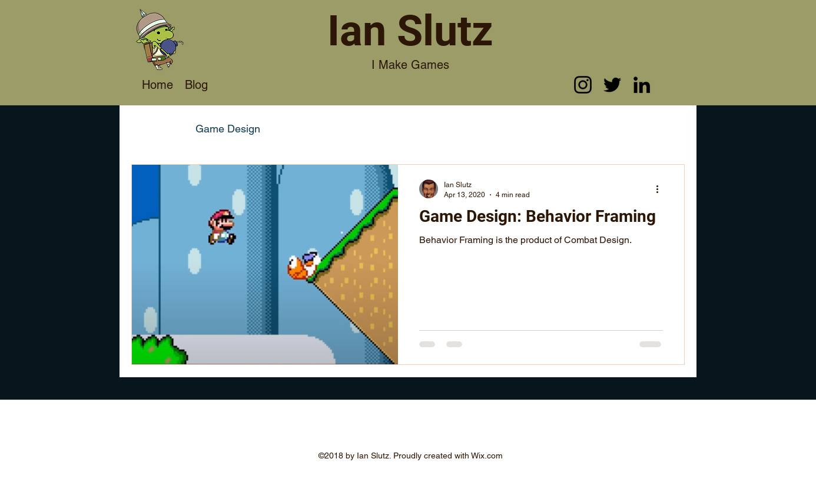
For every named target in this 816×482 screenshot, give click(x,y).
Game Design (227, 128)
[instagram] (583, 85)
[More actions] (661, 189)
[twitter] (612, 85)
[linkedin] (642, 85)
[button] (669, 130)
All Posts (151, 128)
